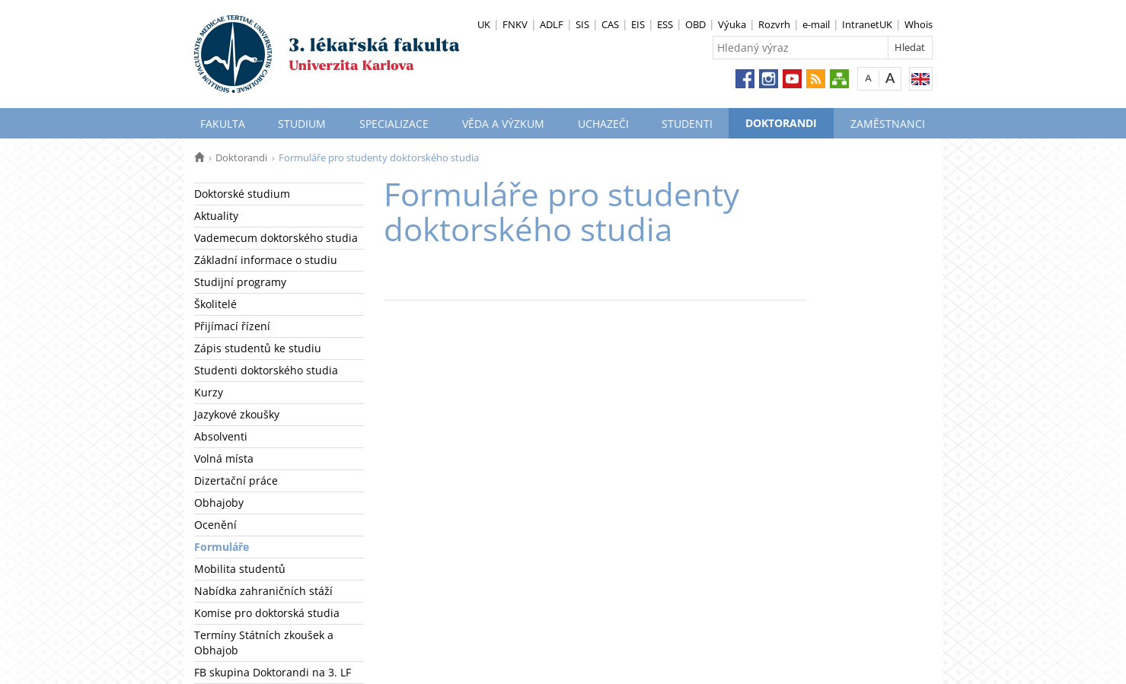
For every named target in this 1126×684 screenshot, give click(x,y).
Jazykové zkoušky (236, 414)
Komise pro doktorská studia (267, 613)
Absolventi (220, 436)
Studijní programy (240, 282)
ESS (665, 24)
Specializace (394, 123)
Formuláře (221, 546)
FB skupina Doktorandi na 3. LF (272, 672)
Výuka (732, 24)
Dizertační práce (236, 480)
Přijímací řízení (232, 326)
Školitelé (215, 304)
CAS (610, 24)
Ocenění (215, 524)
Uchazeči (603, 123)
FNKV (515, 24)
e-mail (816, 24)
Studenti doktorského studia (266, 370)
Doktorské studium (242, 193)
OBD (695, 24)
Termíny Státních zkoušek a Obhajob (263, 642)
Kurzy (208, 392)
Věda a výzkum (503, 123)
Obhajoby (219, 502)
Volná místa (224, 458)
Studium (302, 123)
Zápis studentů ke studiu (257, 348)
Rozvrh (774, 24)
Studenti (687, 123)
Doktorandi (781, 123)
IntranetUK (867, 24)
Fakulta (222, 123)
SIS (582, 24)
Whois (918, 24)
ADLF (551, 24)
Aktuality (216, 215)
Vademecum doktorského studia (276, 238)
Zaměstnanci (887, 123)
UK (483, 24)
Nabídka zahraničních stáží (263, 591)
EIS (638, 24)
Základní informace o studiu (265, 260)
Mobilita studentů (239, 569)
